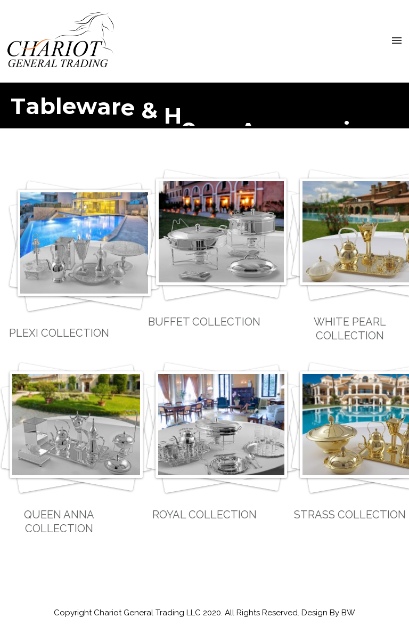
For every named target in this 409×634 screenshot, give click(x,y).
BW (348, 612)
